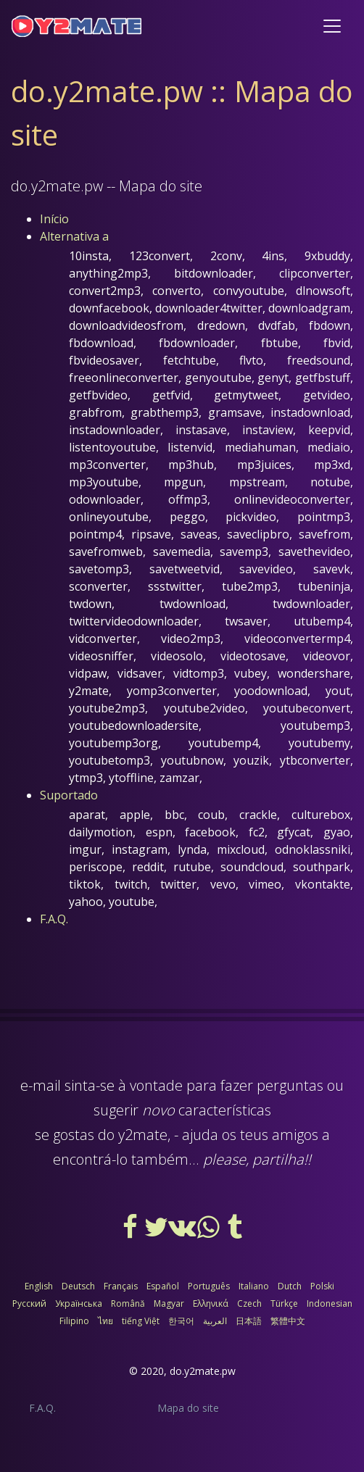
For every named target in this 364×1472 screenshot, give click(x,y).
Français (121, 1286)
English (39, 1286)
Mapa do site (188, 1408)
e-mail (40, 1085)
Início (54, 219)
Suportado (69, 795)
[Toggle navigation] (332, 26)
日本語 (249, 1321)
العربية (215, 1321)
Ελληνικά (210, 1303)
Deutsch (78, 1286)
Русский (29, 1303)
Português (209, 1286)
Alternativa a (74, 236)
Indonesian (329, 1303)
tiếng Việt (141, 1321)
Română (128, 1303)
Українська (78, 1303)
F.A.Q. (54, 919)
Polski (322, 1286)
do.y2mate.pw (203, 1371)
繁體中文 (287, 1321)
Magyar (169, 1303)
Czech (249, 1303)
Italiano (254, 1286)
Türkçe (284, 1303)
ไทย (105, 1321)
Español (162, 1286)
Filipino (74, 1321)
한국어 (181, 1321)
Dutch (290, 1286)
